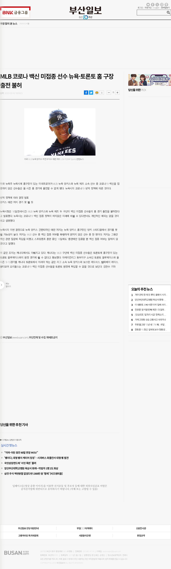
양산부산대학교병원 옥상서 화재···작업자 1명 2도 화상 (31, 468)
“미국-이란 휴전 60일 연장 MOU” (21, 452)
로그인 (140, 7)
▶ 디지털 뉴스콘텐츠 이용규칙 (10, 440)
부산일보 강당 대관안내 (28, 528)
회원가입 (148, 7)
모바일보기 (165, 7)
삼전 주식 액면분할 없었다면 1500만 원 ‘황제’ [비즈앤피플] (33, 473)
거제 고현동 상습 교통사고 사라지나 (150, 319)
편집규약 (141, 535)
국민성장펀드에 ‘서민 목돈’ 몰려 (20, 463)
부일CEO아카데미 (84, 528)
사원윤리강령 (85, 535)
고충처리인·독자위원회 (28, 535)
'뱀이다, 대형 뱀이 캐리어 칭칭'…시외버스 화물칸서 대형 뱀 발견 (36, 458)
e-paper (156, 7)
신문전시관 (141, 528)
